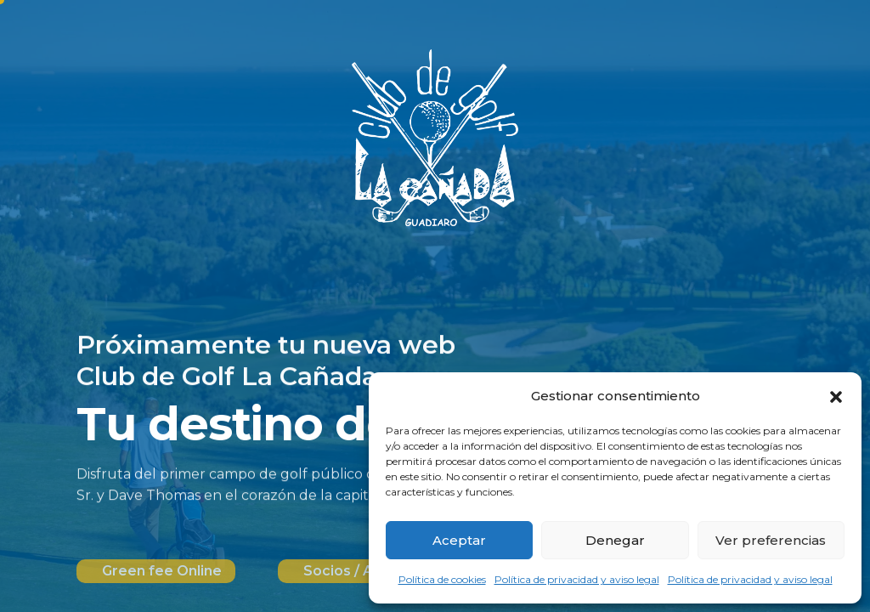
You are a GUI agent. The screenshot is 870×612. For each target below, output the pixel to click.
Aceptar (459, 540)
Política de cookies (442, 579)
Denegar (615, 540)
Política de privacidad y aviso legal (576, 579)
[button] (836, 396)
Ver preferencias (770, 540)
